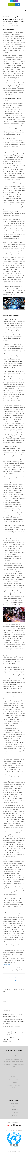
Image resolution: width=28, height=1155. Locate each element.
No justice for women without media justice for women (14, 1065)
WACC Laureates (14, 1112)
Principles (14, 1082)
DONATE (11, 4)
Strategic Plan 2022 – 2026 (14, 1085)
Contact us (14, 1115)
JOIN (17, 4)
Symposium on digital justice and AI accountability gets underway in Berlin (14, 1060)
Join (14, 1091)
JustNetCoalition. (7, 964)
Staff (14, 1106)
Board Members (14, 1104)
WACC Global (17, 1151)
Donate (14, 1094)
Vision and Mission (14, 1079)
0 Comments (19, 26)
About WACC (14, 1076)
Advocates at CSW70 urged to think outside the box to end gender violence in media (14, 1040)
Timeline (14, 1088)
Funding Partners (14, 1109)
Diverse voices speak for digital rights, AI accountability (14, 1055)
